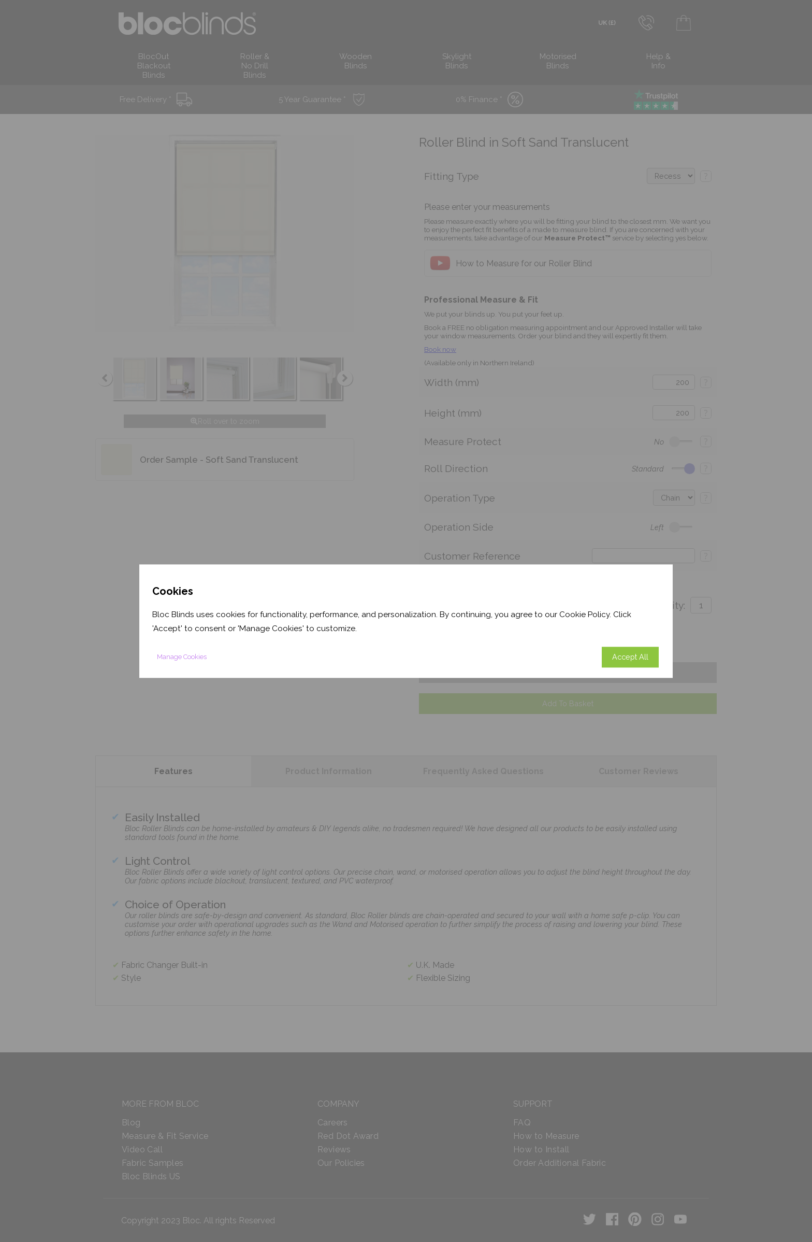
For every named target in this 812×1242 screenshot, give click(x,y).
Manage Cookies (182, 657)
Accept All (630, 656)
